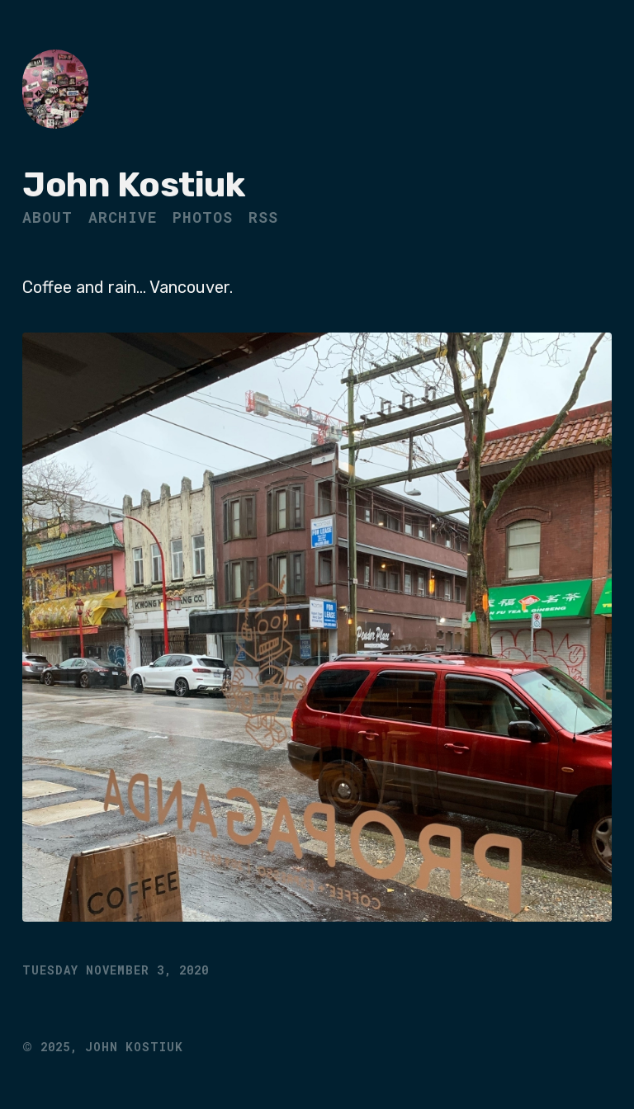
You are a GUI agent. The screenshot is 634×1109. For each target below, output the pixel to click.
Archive (122, 217)
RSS (263, 217)
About (47, 217)
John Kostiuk (133, 184)
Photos (203, 217)
